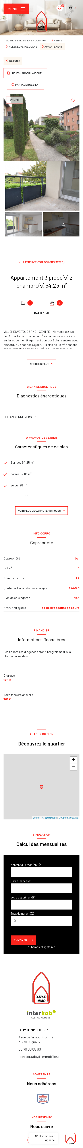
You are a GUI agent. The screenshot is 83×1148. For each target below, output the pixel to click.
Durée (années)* (21, 881)
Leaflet (36, 817)
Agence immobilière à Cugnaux (26, 40)
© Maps (49, 817)
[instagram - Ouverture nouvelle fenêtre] (52, 1140)
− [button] (73, 766)
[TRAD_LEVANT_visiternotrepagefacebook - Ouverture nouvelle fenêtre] (31, 1140)
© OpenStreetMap (68, 817)
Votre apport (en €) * (23, 897)
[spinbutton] (41, 921)
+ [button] (73, 760)
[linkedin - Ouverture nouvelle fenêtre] (41, 1140)
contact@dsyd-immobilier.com (41, 1056)
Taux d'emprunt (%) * (23, 913)
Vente (58, 40)
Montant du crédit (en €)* (26, 865)
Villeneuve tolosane (22, 46)
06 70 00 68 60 (30, 1049)
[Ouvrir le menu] (16, 9)
